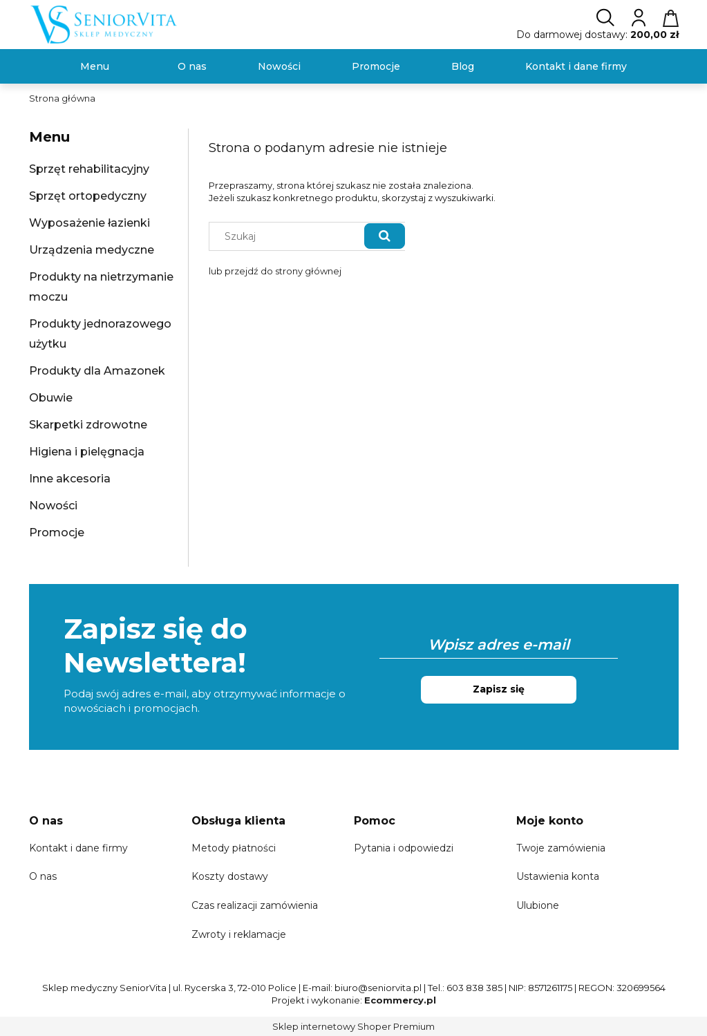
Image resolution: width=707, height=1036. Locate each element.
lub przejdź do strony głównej (275, 270)
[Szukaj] (384, 236)
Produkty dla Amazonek (97, 370)
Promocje (56, 532)
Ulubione (537, 905)
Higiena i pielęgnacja (86, 451)
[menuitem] (94, 66)
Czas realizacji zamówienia (254, 905)
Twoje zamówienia (560, 848)
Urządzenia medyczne (91, 249)
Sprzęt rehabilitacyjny (89, 169)
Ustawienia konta (557, 876)
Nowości (53, 505)
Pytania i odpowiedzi (403, 848)
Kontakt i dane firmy (78, 848)
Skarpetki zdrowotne (88, 424)
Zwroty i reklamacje (238, 934)
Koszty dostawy (229, 876)
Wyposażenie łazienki (89, 222)
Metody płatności (233, 848)
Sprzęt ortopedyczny (88, 196)
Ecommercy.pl (400, 1000)
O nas (43, 876)
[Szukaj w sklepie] (289, 236)
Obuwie (51, 397)
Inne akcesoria (70, 478)
